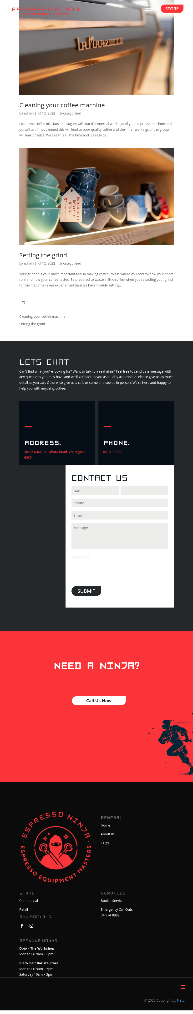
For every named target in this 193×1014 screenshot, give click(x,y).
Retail (23, 913)
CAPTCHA (80, 561)
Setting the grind (43, 258)
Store (172, 8)
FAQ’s (105, 847)
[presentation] (107, 575)
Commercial (28, 904)
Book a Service (112, 904)
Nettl (181, 1004)
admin (29, 116)
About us (108, 838)
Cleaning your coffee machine (62, 108)
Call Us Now (99, 704)
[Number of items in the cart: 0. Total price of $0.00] (23, 306)
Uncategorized (70, 116)
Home (105, 829)
